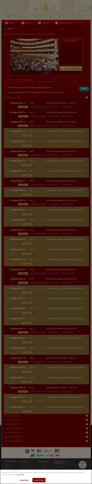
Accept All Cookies (39, 480)
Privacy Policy (20, 474)
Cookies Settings (24, 480)
